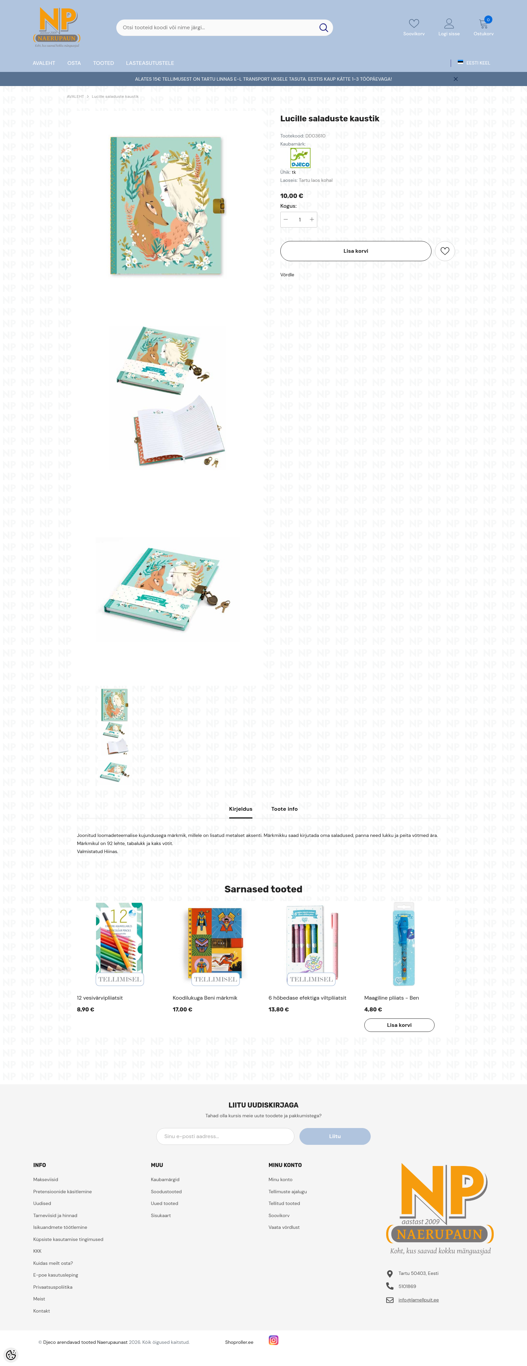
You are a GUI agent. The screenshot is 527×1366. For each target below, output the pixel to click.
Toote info (284, 808)
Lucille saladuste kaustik (115, 96)
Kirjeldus (241, 808)
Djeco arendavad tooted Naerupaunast (85, 1342)
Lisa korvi (355, 250)
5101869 (407, 1286)
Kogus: (288, 206)
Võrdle (287, 275)
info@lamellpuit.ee (419, 1300)
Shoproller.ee (239, 1342)
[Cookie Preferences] (10, 1355)
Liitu (340, 1136)
